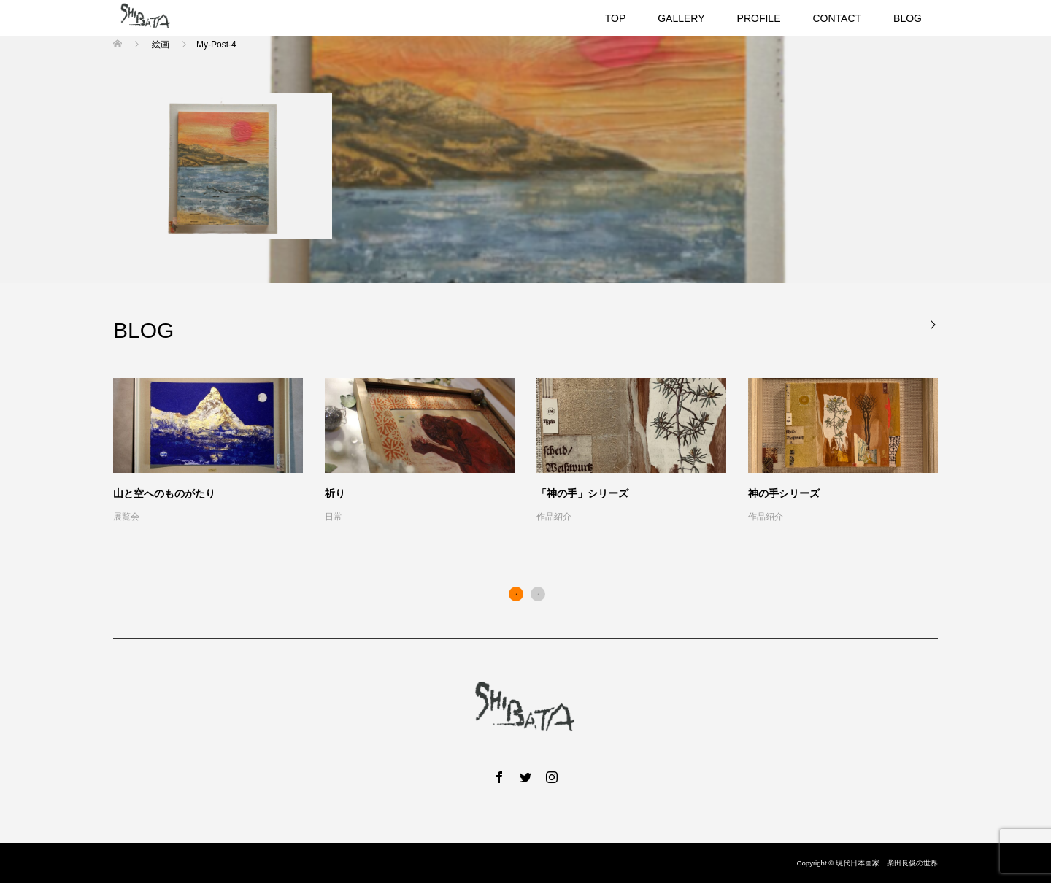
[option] (536, 451)
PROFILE (759, 18)
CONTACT (836, 18)
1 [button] (516, 594)
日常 (333, 517)
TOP (615, 18)
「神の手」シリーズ (582, 493)
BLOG (907, 18)
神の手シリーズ (784, 493)
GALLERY (681, 18)
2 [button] (538, 594)
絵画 (160, 44)
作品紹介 (553, 517)
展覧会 (126, 517)
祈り (335, 493)
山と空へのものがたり (164, 493)
